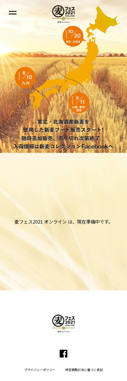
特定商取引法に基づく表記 (84, 370)
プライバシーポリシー (39, 370)
